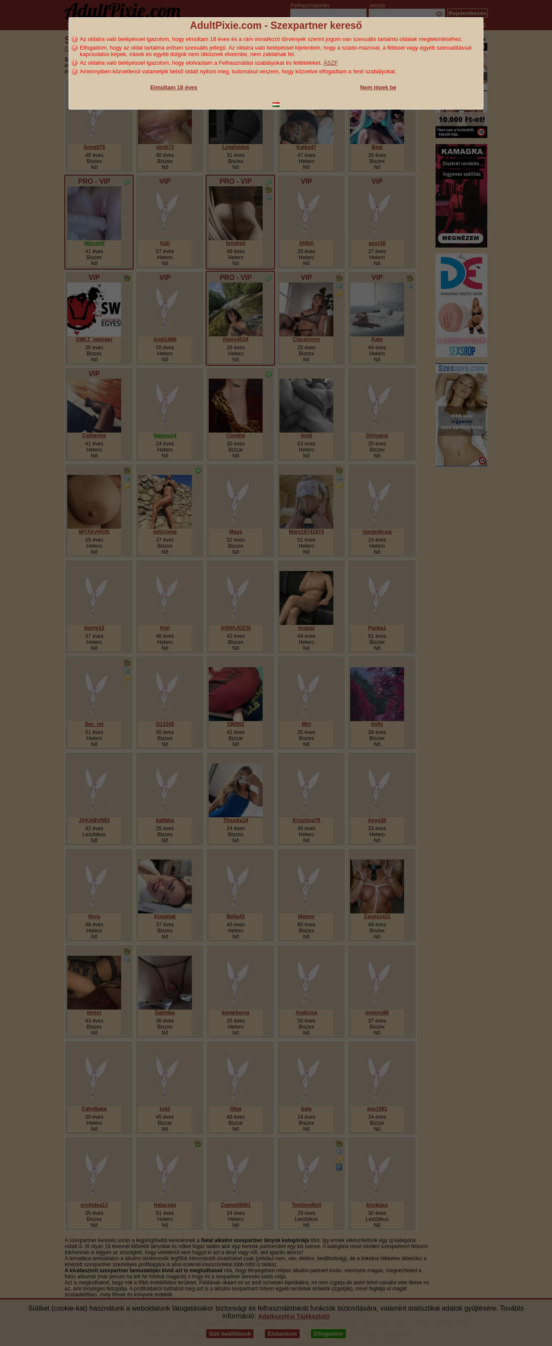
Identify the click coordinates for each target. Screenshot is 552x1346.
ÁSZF (330, 63)
